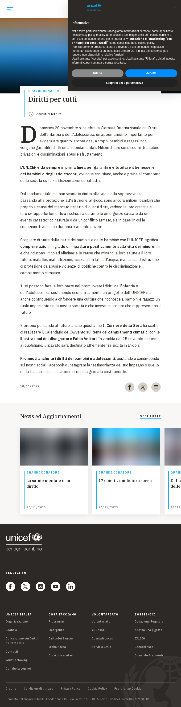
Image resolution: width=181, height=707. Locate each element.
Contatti (12, 651)
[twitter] (143, 388)
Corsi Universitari (61, 655)
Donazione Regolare (149, 621)
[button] (175, 7)
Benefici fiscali (145, 647)
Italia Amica (57, 647)
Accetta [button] (151, 73)
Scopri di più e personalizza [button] (124, 82)
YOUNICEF (99, 630)
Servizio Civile (101, 647)
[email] (156, 388)
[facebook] (129, 388)
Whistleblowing (16, 660)
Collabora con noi (18, 668)
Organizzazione (17, 621)
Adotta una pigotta (148, 630)
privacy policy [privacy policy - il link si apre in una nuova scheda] (86, 34)
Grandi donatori (44, 91)
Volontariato (101, 621)
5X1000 (140, 638)
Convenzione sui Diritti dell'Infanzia (21, 641)
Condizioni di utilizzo (38, 688)
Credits (11, 688)
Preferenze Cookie (127, 688)
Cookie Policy (97, 688)
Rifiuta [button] (97, 73)
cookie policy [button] (146, 42)
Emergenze (56, 630)
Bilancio (11, 630)
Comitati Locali (102, 638)
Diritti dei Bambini (61, 638)
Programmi (56, 621)
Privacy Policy (70, 688)
